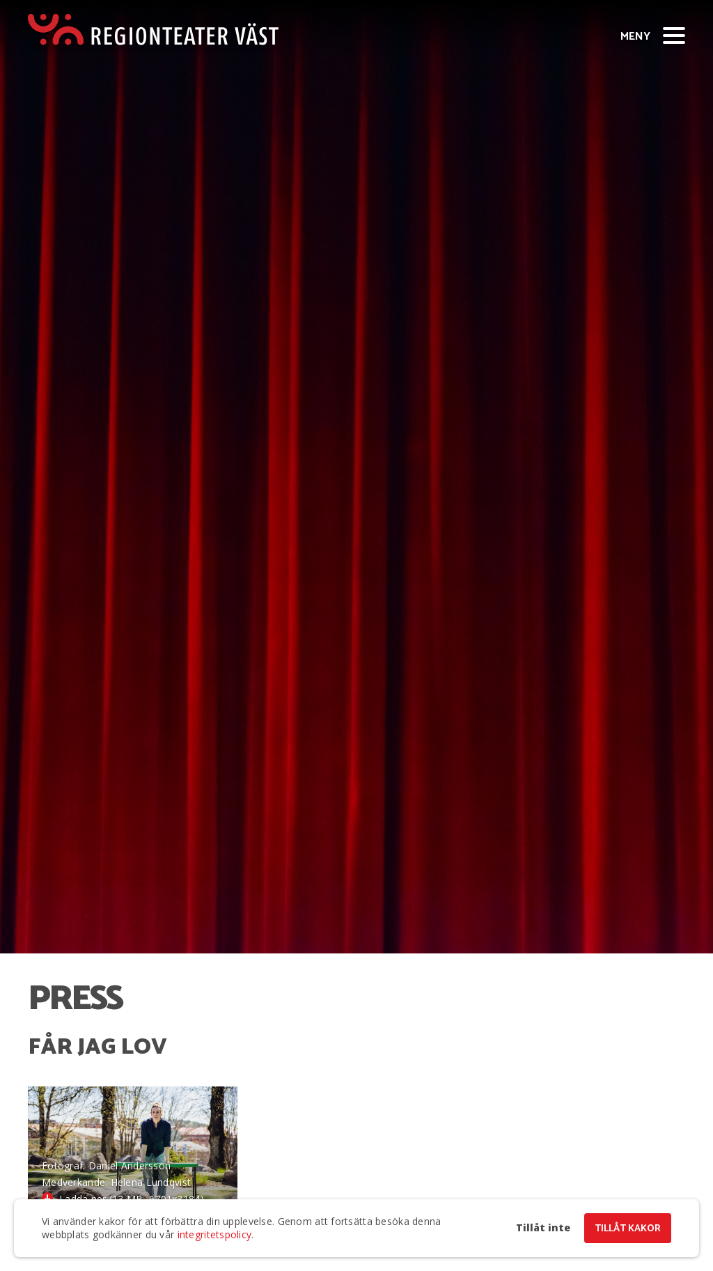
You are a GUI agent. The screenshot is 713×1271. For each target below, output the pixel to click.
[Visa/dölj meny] (674, 34)
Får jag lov (97, 1047)
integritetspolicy (215, 1234)
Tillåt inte (543, 1227)
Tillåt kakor (628, 1229)
